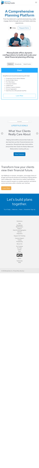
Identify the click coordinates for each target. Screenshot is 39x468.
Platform (19, 228)
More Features (19, 154)
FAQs (19, 262)
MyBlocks (10, 64)
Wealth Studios (27, 64)
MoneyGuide (18, 64)
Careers (19, 249)
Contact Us (19, 253)
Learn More (19, 96)
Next (37, 133)
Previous (2, 133)
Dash (19, 223)
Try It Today (7, 209)
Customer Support (19, 238)
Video (13, 28)
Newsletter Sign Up (29, 209)
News (20, 209)
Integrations (19, 233)
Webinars (14, 209)
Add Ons (19, 232)
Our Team (19, 248)
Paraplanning (19, 241)
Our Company (19, 246)
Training (19, 240)
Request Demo (24, 28)
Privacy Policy (16, 271)
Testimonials (19, 261)
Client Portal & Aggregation (19, 230)
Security (22, 271)
